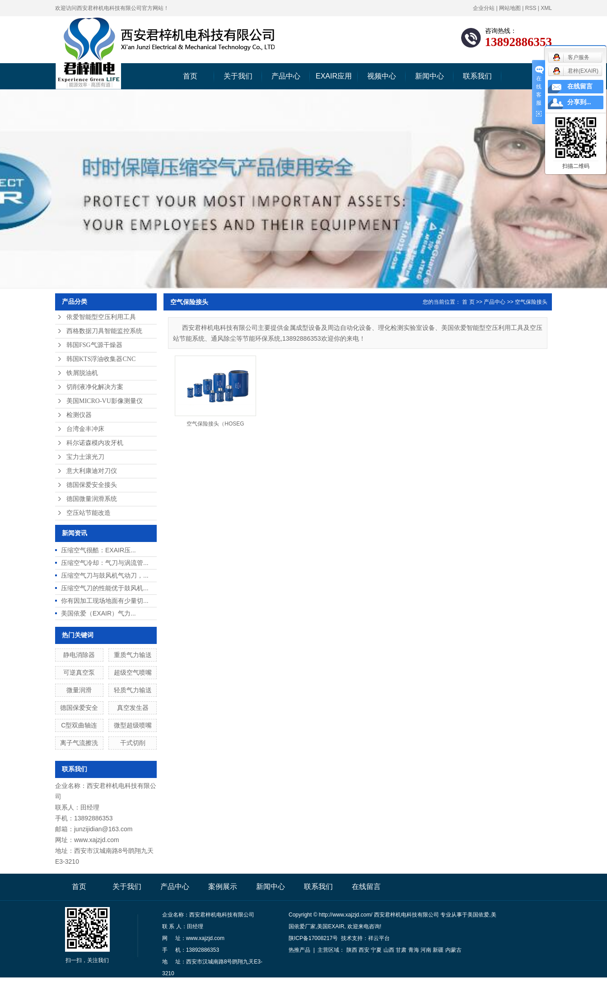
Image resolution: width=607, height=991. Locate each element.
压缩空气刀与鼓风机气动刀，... (105, 575)
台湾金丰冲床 (85, 429)
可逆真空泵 (79, 672)
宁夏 (376, 950)
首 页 (468, 302)
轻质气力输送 (133, 690)
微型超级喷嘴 (133, 725)
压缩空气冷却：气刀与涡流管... (105, 562)
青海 (413, 950)
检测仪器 (79, 415)
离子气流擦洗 (79, 742)
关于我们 (238, 76)
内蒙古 (453, 950)
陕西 (351, 950)
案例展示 (222, 886)
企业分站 (484, 8)
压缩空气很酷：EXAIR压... (98, 550)
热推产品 (299, 950)
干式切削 (132, 742)
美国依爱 (478, 915)
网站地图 (510, 8)
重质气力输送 (133, 654)
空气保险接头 (531, 302)
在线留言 (366, 886)
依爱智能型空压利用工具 (101, 317)
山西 (388, 950)
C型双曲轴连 (79, 725)
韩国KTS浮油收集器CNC (100, 359)
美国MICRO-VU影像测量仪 (104, 401)
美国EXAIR (330, 926)
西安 (364, 950)
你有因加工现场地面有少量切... (105, 600)
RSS (531, 8)
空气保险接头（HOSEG (215, 424)
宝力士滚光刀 (85, 457)
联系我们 (477, 76)
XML (546, 8)
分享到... (579, 102)
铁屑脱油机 (82, 373)
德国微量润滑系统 (91, 499)
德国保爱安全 (79, 707)
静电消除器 (79, 654)
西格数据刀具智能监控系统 (104, 331)
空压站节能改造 (88, 512)
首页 (190, 76)
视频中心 (381, 76)
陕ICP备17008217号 (313, 938)
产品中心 (285, 76)
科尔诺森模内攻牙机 (94, 443)
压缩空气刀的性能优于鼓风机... (105, 588)
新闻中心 (429, 76)
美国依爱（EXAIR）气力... (98, 613)
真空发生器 (133, 707)
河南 (425, 950)
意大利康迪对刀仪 (91, 471)
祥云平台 (379, 938)
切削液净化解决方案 (94, 387)
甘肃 (401, 950)
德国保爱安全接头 (91, 485)
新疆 (438, 950)
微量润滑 (79, 690)
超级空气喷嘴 (133, 672)
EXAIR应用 (334, 76)
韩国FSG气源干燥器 (94, 345)
